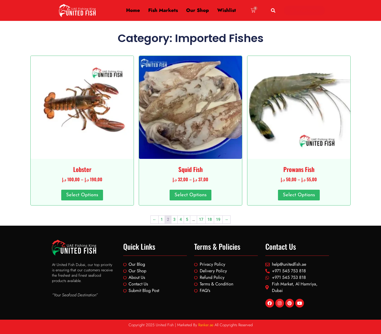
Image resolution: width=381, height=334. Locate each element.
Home (133, 10)
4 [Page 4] (181, 219)
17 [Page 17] (201, 219)
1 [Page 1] (162, 219)
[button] (273, 11)
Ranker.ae (205, 325)
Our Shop (197, 10)
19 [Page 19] (218, 219)
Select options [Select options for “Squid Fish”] (190, 195)
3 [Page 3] (174, 219)
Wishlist (226, 10)
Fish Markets (163, 10)
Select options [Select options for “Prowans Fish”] (299, 195)
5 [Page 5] (187, 219)
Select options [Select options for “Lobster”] (82, 195)
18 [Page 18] (210, 219)
